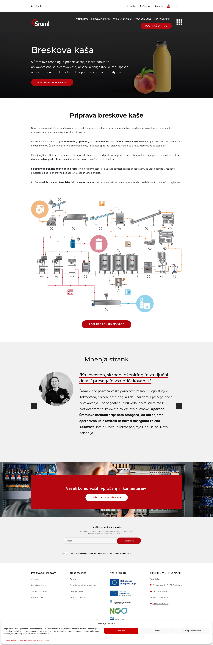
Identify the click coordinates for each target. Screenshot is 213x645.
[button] (178, 6)
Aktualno (131, 6)
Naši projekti (118, 572)
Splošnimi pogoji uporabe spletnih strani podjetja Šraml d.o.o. (105, 553)
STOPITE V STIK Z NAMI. (165, 572)
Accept (121, 630)
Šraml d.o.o (155, 579)
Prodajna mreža (77, 597)
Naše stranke (78, 572)
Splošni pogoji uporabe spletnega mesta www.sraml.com (27, 640)
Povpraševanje (156, 26)
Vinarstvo (82, 19)
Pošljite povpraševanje (52, 82)
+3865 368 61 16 (161, 597)
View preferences (192, 630)
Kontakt (159, 6)
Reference (145, 6)
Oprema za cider (122, 19)
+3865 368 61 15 (161, 603)
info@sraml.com (160, 591)
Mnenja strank (76, 591)
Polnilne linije (143, 19)
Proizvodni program (43, 572)
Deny (156, 630)
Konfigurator (162, 19)
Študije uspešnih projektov (83, 585)
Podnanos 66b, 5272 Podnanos (167, 585)
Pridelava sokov (100, 19)
